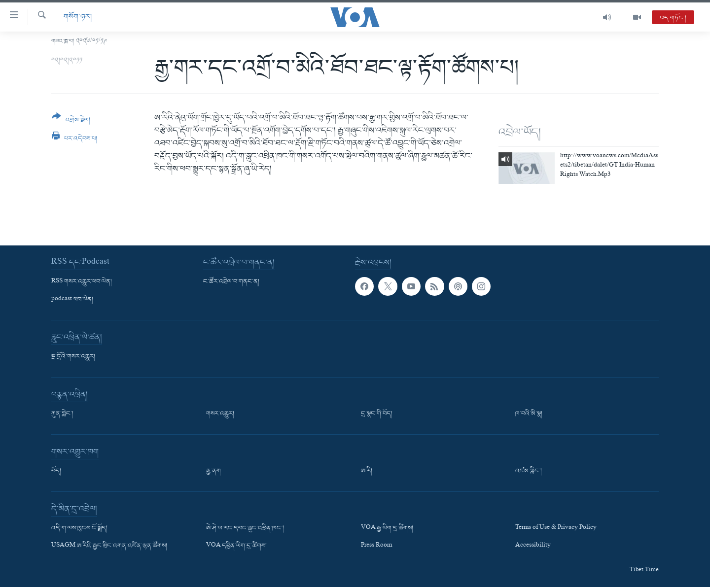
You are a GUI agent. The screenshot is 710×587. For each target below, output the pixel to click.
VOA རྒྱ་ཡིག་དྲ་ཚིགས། (387, 528)
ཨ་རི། (366, 471)
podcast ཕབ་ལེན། (72, 300)
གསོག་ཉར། (78, 17)
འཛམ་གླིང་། (528, 471)
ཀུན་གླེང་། (62, 414)
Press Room (376, 546)
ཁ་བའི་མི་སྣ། (528, 414)
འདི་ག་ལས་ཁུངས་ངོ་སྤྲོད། (79, 528)
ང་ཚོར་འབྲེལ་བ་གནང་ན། (231, 282)
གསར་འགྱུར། (220, 414)
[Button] (71, 121)
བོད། (56, 471)
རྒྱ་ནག (213, 471)
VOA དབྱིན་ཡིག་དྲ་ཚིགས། (236, 546)
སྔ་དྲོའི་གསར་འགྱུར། (73, 357)
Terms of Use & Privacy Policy (556, 528)
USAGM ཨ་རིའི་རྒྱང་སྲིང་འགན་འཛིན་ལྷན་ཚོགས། (109, 546)
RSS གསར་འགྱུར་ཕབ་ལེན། (81, 282)
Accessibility (533, 546)
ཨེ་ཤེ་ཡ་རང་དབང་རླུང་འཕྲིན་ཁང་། (245, 528)
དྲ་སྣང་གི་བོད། (376, 414)
